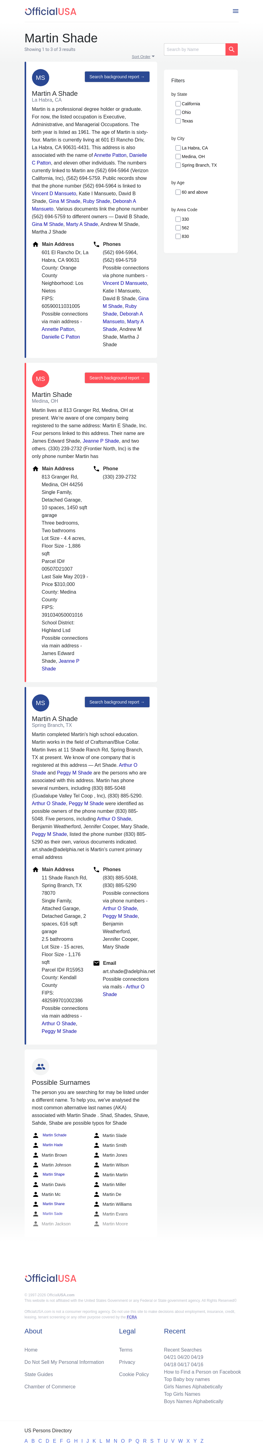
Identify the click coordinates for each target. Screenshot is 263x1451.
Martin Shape (48, 1174)
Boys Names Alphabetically (193, 1401)
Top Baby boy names (187, 1379)
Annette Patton (110, 155)
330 (185, 219)
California (191, 104)
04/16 (197, 1364)
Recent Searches (183, 1349)
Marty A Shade (82, 224)
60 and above (195, 192)
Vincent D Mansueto (54, 193)
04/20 (183, 1357)
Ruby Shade (96, 201)
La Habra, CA (195, 148)
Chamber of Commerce (50, 1386)
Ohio (186, 112)
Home (31, 1349)
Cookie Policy (134, 1374)
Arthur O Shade (49, 803)
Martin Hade (47, 1145)
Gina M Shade (64, 201)
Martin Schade (49, 1135)
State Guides (39, 1374)
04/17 (183, 1364)
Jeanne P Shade (101, 441)
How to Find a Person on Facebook (202, 1372)
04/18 (170, 1364)
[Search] (194, 49)
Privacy (127, 1362)
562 (185, 228)
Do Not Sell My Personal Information (64, 1362)
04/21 (170, 1357)
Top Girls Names (182, 1394)
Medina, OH (193, 156)
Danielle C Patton (61, 336)
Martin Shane (48, 1204)
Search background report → (117, 76)
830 (185, 236)
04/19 (197, 1357)
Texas (187, 121)
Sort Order (141, 56)
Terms (126, 1349)
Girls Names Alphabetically (193, 1386)
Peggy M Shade (74, 772)
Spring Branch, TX (199, 165)
